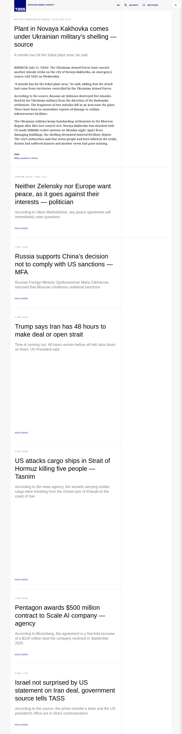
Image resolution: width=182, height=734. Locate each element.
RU (118, 5)
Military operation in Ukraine (32, 19)
